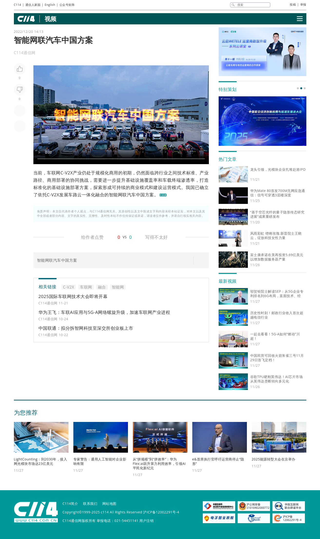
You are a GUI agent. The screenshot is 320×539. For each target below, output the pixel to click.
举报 (303, 4)
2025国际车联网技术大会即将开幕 (73, 296)
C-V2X (66, 173)
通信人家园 (33, 5)
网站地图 (109, 503)
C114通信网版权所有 (79, 520)
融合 (99, 195)
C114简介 (70, 503)
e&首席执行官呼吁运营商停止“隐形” (218, 461)
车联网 (53, 173)
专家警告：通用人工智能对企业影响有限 (99, 461)
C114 (17, 5)
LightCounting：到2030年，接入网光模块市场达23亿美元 (40, 461)
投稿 (293, 4)
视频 (51, 19)
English (50, 5)
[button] (298, 88)
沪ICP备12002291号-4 (161, 512)
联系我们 (90, 503)
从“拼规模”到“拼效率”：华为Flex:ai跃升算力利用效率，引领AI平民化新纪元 (159, 463)
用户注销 (146, 520)
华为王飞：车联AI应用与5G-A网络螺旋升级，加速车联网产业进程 (104, 312)
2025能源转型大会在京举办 (273, 459)
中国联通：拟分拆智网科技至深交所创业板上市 (86, 328)
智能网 (116, 195)
